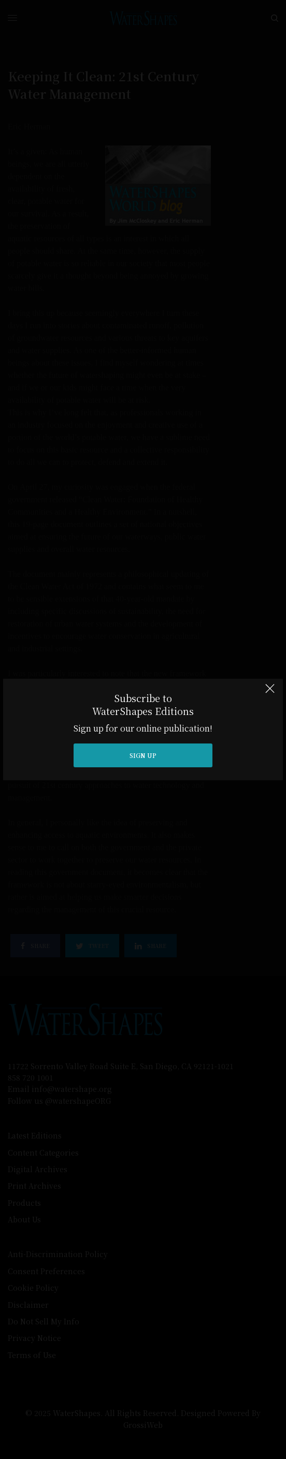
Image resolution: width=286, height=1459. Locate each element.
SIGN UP (143, 755)
